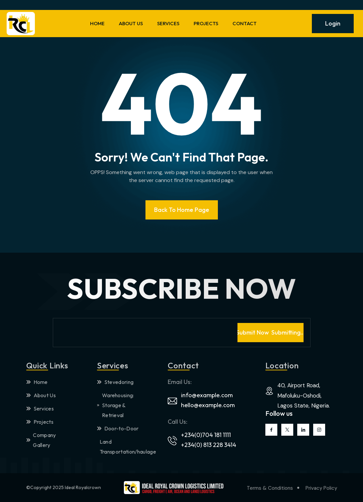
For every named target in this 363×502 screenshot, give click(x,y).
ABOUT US (131, 23)
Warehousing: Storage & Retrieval (115, 405)
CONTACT (244, 23)
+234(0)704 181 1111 (206, 435)
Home (37, 382)
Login (332, 23)
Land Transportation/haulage (121, 446)
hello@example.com (208, 405)
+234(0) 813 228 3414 (208, 445)
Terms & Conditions (270, 488)
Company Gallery (41, 440)
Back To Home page (181, 210)
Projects (40, 421)
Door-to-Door (118, 428)
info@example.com (207, 395)
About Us (41, 395)
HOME (97, 23)
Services (40, 408)
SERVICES (168, 23)
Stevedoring (115, 382)
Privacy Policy (321, 488)
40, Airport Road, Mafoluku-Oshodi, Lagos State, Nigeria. (303, 395)
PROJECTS (206, 23)
